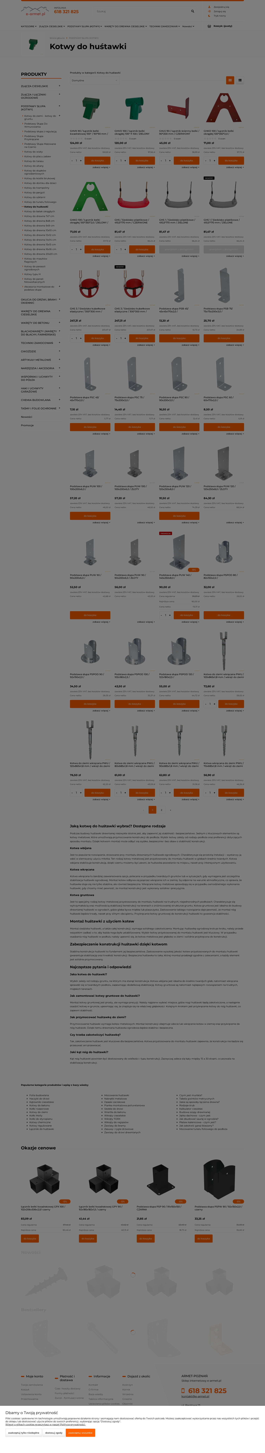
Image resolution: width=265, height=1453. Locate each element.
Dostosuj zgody (53, 1432)
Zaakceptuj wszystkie (80, 1432)
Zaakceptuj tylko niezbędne (23, 1432)
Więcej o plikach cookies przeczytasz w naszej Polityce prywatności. (45, 1424)
